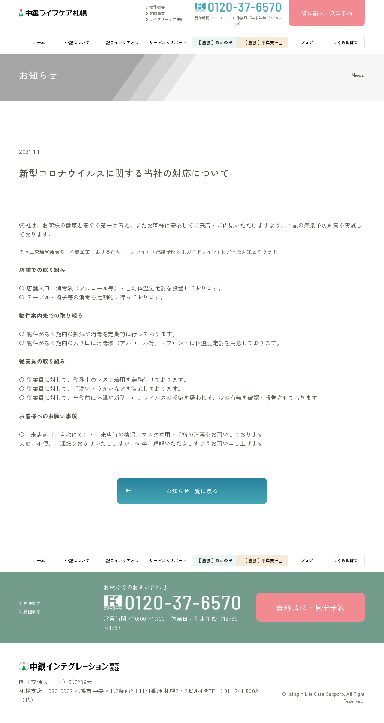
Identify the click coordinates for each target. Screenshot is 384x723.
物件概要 (155, 7)
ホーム (39, 42)
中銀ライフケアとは (120, 42)
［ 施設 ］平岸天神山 (262, 42)
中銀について (77, 42)
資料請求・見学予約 (327, 13)
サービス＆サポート (167, 42)
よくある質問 (345, 42)
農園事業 (155, 13)
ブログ (307, 42)
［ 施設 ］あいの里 (214, 42)
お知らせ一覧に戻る (192, 491)
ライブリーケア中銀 (165, 19)
